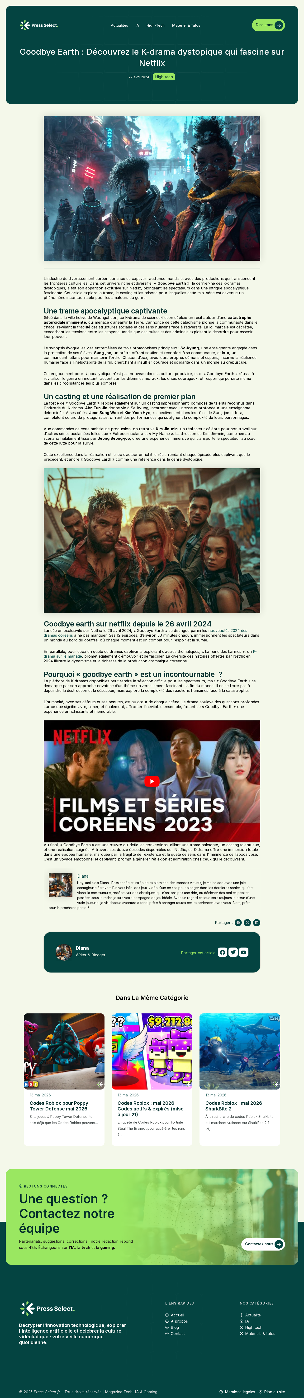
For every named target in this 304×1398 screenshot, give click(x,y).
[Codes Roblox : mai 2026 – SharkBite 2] (240, 1051)
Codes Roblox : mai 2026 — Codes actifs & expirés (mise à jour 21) (151, 1108)
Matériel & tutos (186, 25)
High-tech (156, 25)
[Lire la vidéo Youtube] (152, 781)
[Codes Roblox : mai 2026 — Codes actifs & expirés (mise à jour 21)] (152, 1051)
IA (137, 25)
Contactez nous (264, 1244)
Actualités (119, 25)
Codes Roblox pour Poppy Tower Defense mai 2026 (59, 1106)
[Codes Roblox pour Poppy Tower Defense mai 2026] (64, 1051)
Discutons (269, 25)
